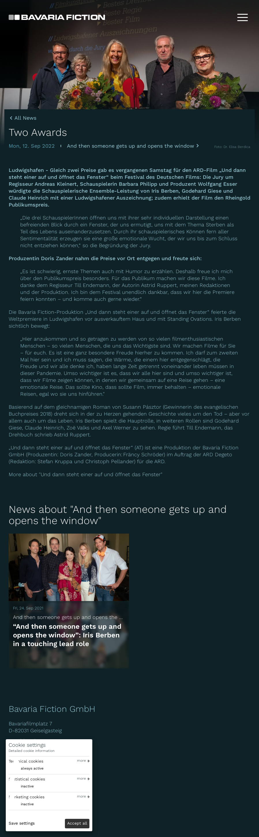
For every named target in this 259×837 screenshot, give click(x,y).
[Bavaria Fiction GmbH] (57, 17)
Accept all (77, 823)
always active (32, 768)
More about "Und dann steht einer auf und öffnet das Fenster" (85, 474)
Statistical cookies (27, 779)
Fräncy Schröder (143, 454)
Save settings (22, 823)
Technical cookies (26, 761)
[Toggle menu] (242, 17)
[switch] (26, 768)
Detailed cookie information (32, 751)
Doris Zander (57, 258)
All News (25, 118)
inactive (27, 786)
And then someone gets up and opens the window (130, 146)
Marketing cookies (26, 797)
